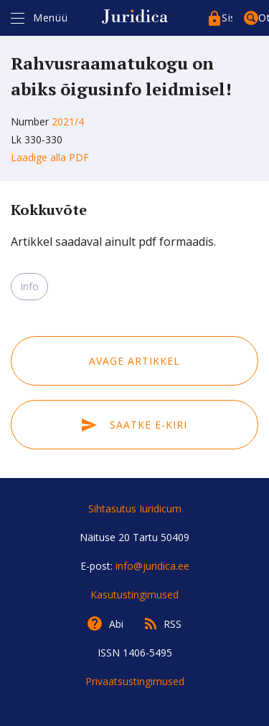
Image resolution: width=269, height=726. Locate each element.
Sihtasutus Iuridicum (134, 508)
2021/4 (68, 121)
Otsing (263, 17)
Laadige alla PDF (50, 157)
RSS (172, 624)
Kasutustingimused (134, 594)
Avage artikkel (134, 361)
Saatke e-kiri (134, 424)
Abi (116, 624)
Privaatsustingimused (134, 681)
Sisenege (227, 17)
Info (29, 286)
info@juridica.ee (152, 566)
